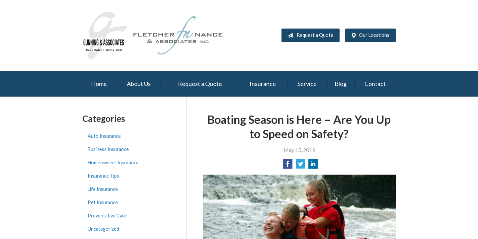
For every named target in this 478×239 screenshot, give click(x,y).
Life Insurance (103, 189)
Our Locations (368, 36)
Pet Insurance (103, 202)
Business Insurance (108, 149)
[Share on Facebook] (287, 166)
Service (307, 83)
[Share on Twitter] (300, 166)
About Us (139, 83)
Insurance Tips (103, 176)
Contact (375, 83)
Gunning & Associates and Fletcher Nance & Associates (157, 35)
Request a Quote (308, 36)
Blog (341, 83)
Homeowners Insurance (113, 162)
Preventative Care (107, 215)
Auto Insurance (104, 136)
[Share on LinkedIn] (313, 166)
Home (99, 83)
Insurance (263, 83)
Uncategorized (103, 229)
